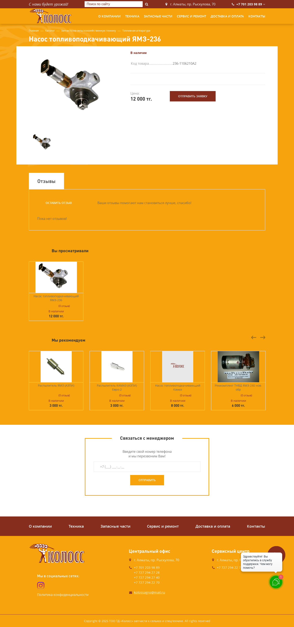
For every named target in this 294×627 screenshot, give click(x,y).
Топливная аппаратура (136, 30)
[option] (76, 87)
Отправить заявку (192, 96)
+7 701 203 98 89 (249, 4)
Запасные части (158, 16)
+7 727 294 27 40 (147, 577)
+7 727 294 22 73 (230, 567)
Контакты (256, 16)
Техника (132, 16)
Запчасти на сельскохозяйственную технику (88, 30)
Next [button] (263, 337)
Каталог (50, 30)
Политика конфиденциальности (63, 594)
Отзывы (46, 181)
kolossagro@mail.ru (149, 592)
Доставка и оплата (227, 16)
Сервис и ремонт (191, 16)
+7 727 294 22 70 (147, 582)
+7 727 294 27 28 (147, 572)
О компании (109, 16)
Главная (34, 30)
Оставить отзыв (59, 203)
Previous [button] (254, 337)
